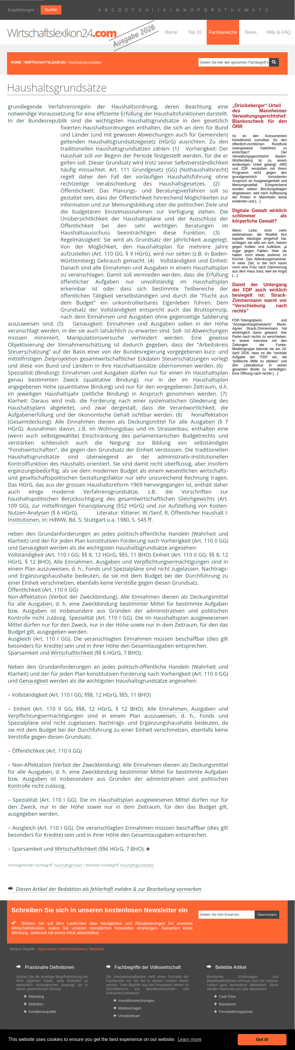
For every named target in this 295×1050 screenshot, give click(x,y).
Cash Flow (224, 997)
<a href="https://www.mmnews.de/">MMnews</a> (31, 221)
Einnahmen (117, 267)
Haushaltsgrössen (68, 865)
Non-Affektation (27, 596)
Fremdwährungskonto (233, 1012)
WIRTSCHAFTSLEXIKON (44, 62)
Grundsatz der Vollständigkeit (98, 309)
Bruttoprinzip (210, 309)
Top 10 (195, 32)
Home (171, 32)
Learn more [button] (189, 1039)
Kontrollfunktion (28, 463)
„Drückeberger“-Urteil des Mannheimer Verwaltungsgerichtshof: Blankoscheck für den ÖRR (259, 116)
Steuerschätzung (28, 351)
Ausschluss (202, 218)
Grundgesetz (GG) (154, 169)
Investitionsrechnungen (133, 1001)
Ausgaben (156, 267)
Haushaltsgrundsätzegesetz (122, 141)
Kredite (52, 645)
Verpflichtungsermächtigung (168, 561)
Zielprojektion (61, 358)
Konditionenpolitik (40, 1012)
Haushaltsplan (154, 246)
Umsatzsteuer (126, 1016)
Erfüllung (132, 113)
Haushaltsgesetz (179, 183)
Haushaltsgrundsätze (136, 865)
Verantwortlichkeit (192, 407)
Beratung (196, 225)
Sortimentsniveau (72, 949)
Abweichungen (156, 134)
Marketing (34, 997)
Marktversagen (127, 1008)
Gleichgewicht (195, 498)
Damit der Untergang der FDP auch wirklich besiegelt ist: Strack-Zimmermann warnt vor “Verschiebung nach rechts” (259, 297)
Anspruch (151, 393)
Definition (33, 1004)
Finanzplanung (96, 505)
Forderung (103, 400)
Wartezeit (96, 949)
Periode (142, 155)
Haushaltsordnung (134, 106)
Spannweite (47, 949)
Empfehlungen (21, 10)
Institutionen (23, 519)
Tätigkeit (102, 295)
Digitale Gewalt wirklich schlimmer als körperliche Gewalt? (259, 215)
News (250, 32)
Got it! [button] (262, 1039)
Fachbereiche (223, 32)
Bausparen (225, 1004)
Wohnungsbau (116, 428)
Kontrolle (19, 617)
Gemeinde (210, 134)
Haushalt (71, 155)
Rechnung (196, 477)
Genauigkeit (87, 323)
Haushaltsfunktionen (179, 113)
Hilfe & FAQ (278, 32)
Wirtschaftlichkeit (72, 652)
